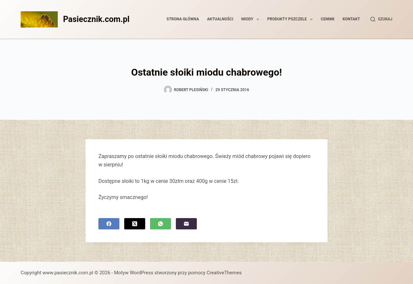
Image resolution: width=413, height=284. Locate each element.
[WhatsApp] (160, 223)
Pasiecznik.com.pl (96, 19)
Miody (251, 19)
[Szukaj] (381, 19)
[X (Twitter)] (134, 223)
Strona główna (182, 19)
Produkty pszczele (291, 19)
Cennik (328, 19)
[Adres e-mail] (186, 223)
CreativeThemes (224, 273)
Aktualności (220, 19)
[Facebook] (108, 223)
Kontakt (351, 19)
